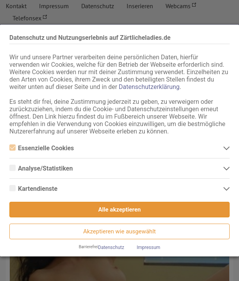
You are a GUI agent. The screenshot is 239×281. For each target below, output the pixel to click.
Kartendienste (33, 188)
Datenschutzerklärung (149, 87)
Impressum (148, 247)
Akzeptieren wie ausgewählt (119, 231)
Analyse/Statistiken (41, 168)
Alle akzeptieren (119, 209)
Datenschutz (111, 247)
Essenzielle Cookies (41, 148)
